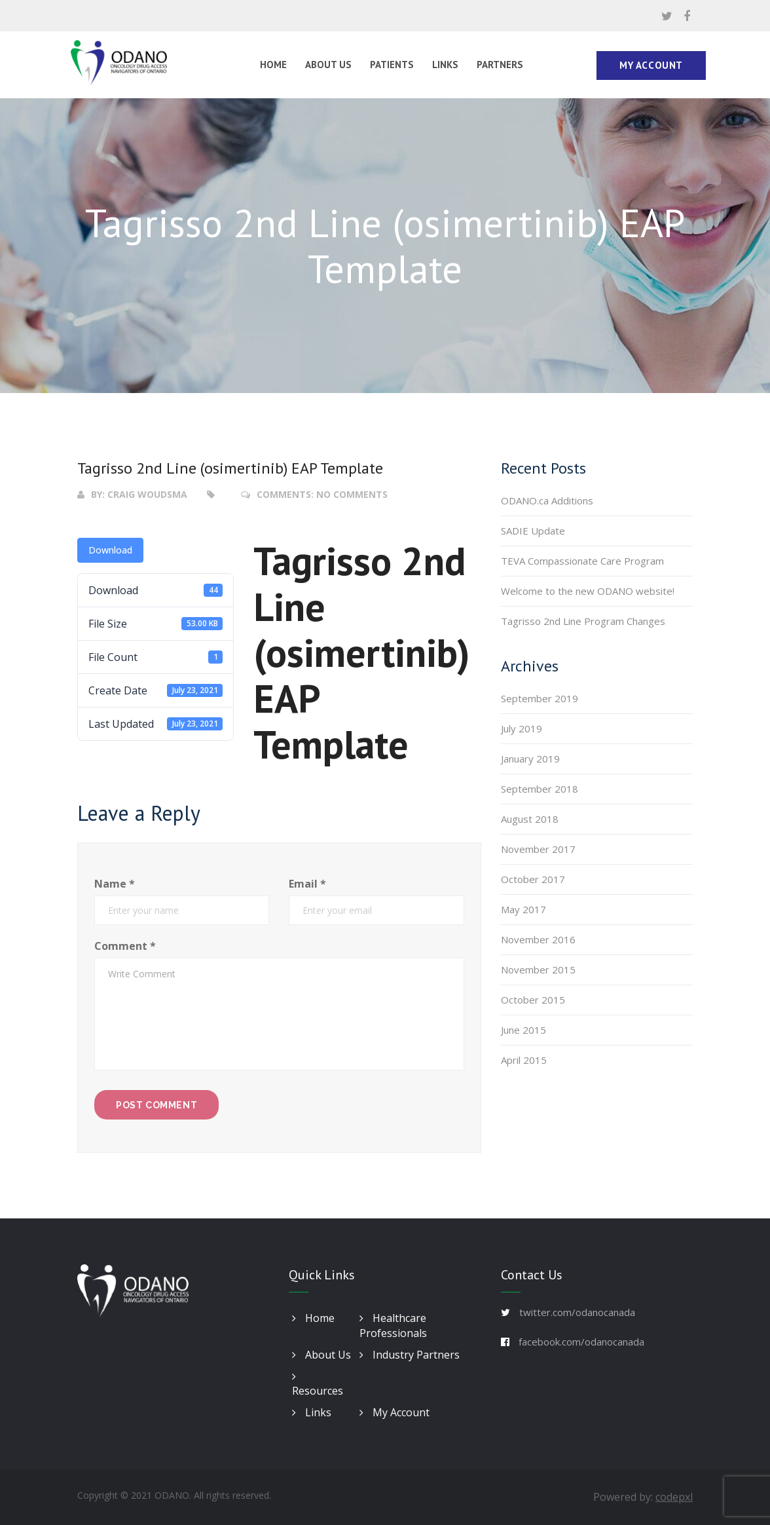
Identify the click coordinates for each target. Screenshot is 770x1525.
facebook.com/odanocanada (581, 1341)
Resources (317, 1385)
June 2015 (523, 1029)
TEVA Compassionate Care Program (582, 560)
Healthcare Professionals (393, 1325)
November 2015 (538, 969)
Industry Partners (409, 1354)
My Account (651, 65)
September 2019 (539, 698)
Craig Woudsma (147, 494)
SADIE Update (533, 530)
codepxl (674, 1497)
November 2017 (538, 849)
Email (307, 883)
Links (445, 64)
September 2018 (539, 788)
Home (273, 64)
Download (110, 550)
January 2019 (530, 758)
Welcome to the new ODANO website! (587, 590)
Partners (500, 64)
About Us (328, 64)
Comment (125, 946)
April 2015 (524, 1059)
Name (114, 883)
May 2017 (523, 909)
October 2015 (533, 999)
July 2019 (521, 728)
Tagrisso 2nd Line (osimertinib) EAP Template (230, 468)
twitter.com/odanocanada (577, 1312)
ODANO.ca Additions (547, 500)
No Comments (352, 494)
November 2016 (538, 939)
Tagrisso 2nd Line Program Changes (583, 621)
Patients (392, 64)
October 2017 (533, 879)
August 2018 (530, 818)
